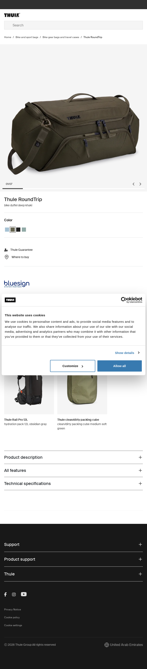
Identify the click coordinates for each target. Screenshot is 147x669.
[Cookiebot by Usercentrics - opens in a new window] (124, 300)
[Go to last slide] (133, 184)
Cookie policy (12, 617)
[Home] (27, 15)
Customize (72, 366)
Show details (124, 352)
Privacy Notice (12, 609)
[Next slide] (140, 184)
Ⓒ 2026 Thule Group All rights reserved (30, 645)
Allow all (119, 366)
